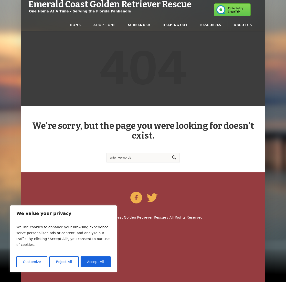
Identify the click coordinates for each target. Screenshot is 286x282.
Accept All (95, 262)
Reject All (64, 262)
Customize (32, 262)
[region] (63, 238)
